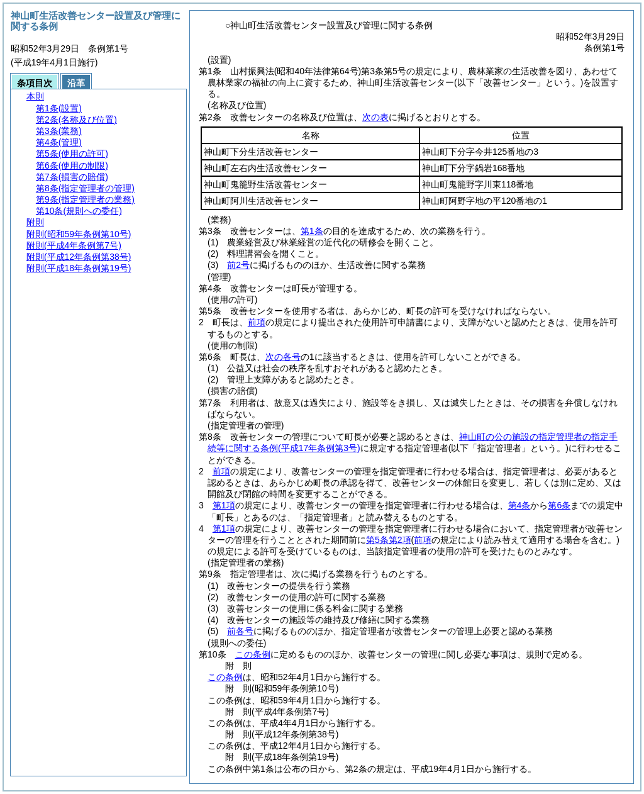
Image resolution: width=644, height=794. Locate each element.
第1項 (224, 505)
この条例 (252, 654)
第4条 (519, 505)
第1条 (312, 231)
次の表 (375, 117)
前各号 (240, 631)
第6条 (559, 505)
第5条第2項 (388, 540)
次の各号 (283, 357)
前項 (256, 322)
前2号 (238, 265)
